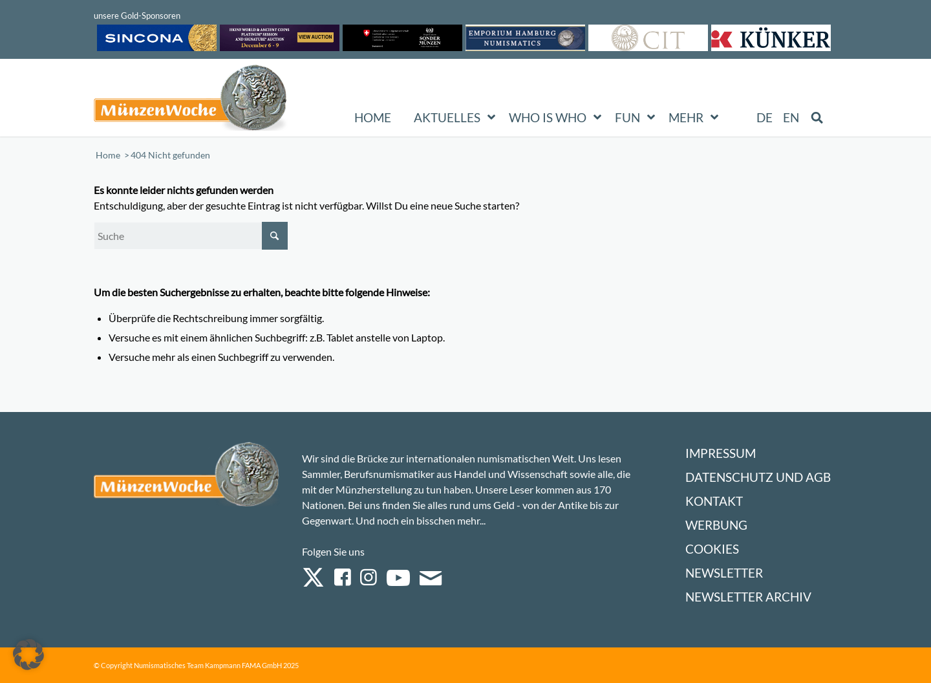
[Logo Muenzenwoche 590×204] (191, 100)
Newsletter (724, 572)
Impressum (720, 453)
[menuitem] (765, 117)
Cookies (712, 548)
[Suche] (191, 236)
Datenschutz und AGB (758, 477)
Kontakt (714, 500)
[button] (28, 654)
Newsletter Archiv (748, 596)
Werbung (716, 524)
